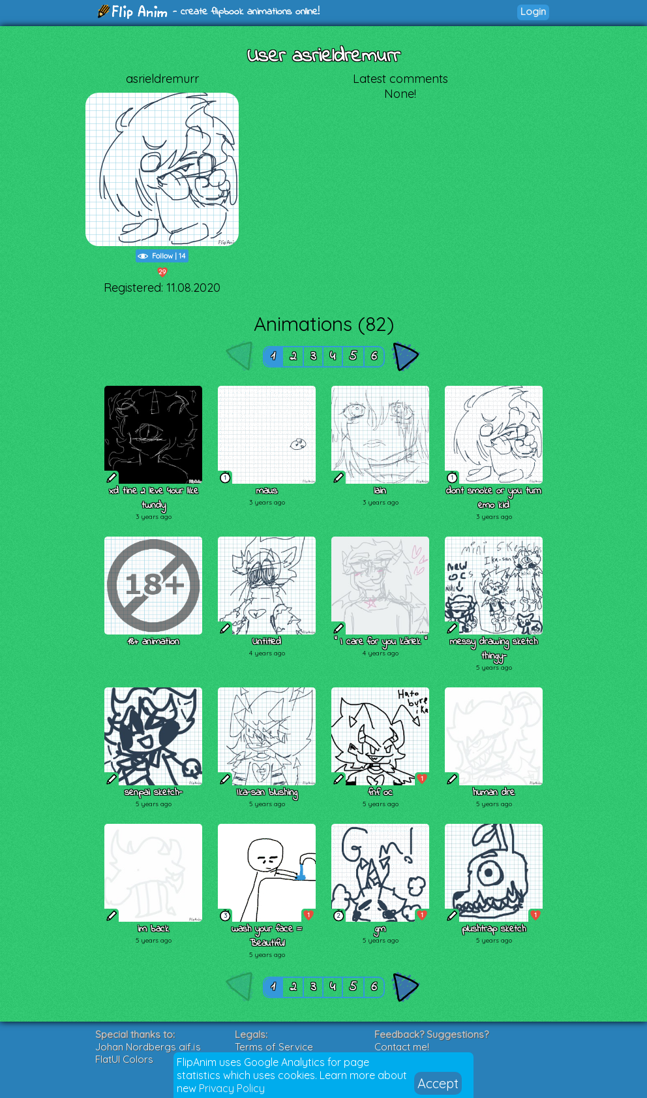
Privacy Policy (232, 1088)
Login (533, 11)
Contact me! (401, 1047)
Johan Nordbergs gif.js (148, 1047)
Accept (438, 1083)
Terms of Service (274, 1047)
